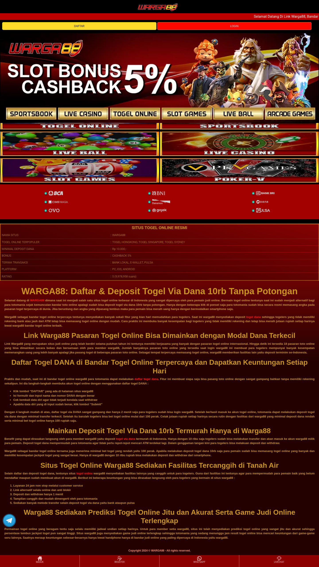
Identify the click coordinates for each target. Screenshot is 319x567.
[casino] (239, 144)
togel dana (253, 317)
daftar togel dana (146, 379)
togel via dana (125, 438)
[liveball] (239, 170)
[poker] (79, 170)
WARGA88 (37, 300)
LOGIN (234, 26)
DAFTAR (79, 26)
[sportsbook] (79, 144)
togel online (84, 473)
